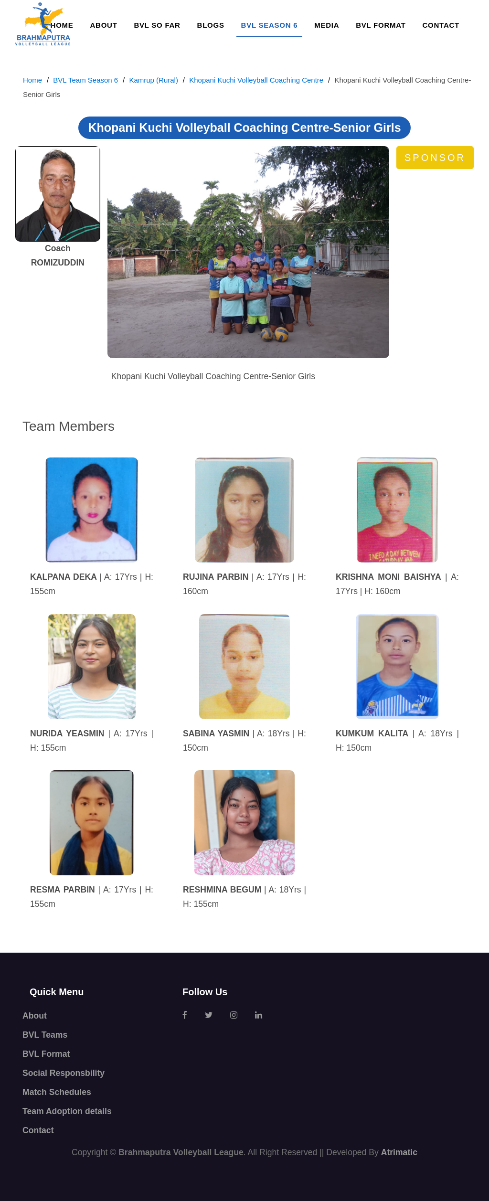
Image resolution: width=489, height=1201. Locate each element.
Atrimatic (399, 1152)
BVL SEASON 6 (269, 25)
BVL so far (157, 25)
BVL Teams (44, 1035)
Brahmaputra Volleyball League (181, 1152)
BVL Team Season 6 (85, 80)
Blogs (210, 25)
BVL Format (380, 25)
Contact (441, 25)
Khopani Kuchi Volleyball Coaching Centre (256, 80)
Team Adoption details (67, 1111)
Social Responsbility (63, 1073)
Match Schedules (56, 1092)
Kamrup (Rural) (153, 80)
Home (32, 80)
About (103, 25)
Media (326, 25)
